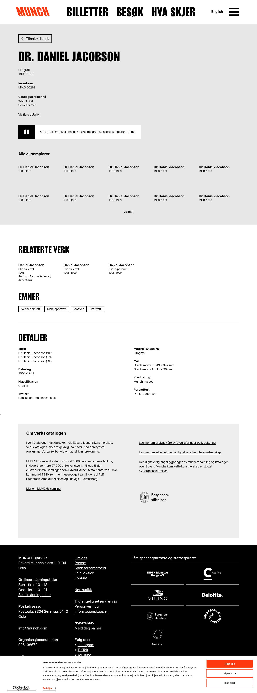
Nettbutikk (83, 590)
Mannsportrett (56, 309)
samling (55, 488)
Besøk (129, 12)
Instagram (86, 645)
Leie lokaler (84, 573)
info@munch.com (32, 628)
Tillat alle (229, 662)
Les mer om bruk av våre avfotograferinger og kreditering (177, 442)
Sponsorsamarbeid (90, 568)
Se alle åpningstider (34, 595)
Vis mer (128, 211)
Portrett (96, 309)
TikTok (83, 650)
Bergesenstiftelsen (155, 471)
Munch (34, 11)
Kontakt (81, 578)
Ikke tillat (229, 681)
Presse (80, 563)
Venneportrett (30, 309)
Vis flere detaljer (29, 114)
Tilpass (230, 671)
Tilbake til (37, 39)
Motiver (79, 309)
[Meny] (234, 12)
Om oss (81, 558)
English (217, 12)
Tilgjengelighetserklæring (96, 601)
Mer (28, 488)
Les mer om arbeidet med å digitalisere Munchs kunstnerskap (180, 452)
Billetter (87, 12)
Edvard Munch (78, 470)
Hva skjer (173, 12)
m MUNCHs (41, 488)
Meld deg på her (88, 628)
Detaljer (47, 686)
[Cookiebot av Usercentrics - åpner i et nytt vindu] (21, 686)
